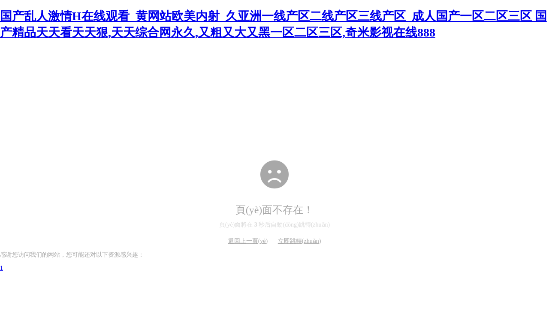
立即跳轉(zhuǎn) (299, 241)
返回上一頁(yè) (248, 241)
